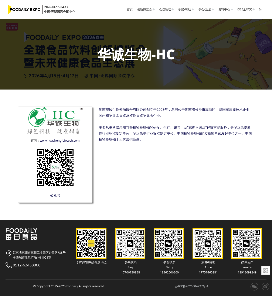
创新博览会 (144, 9)
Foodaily (72, 286)
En (260, 9)
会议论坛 (165, 9)
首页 (130, 9)
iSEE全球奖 (244, 9)
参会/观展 (204, 9)
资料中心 (224, 9)
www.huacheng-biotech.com (59, 140)
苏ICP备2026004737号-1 (191, 286)
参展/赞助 (184, 9)
